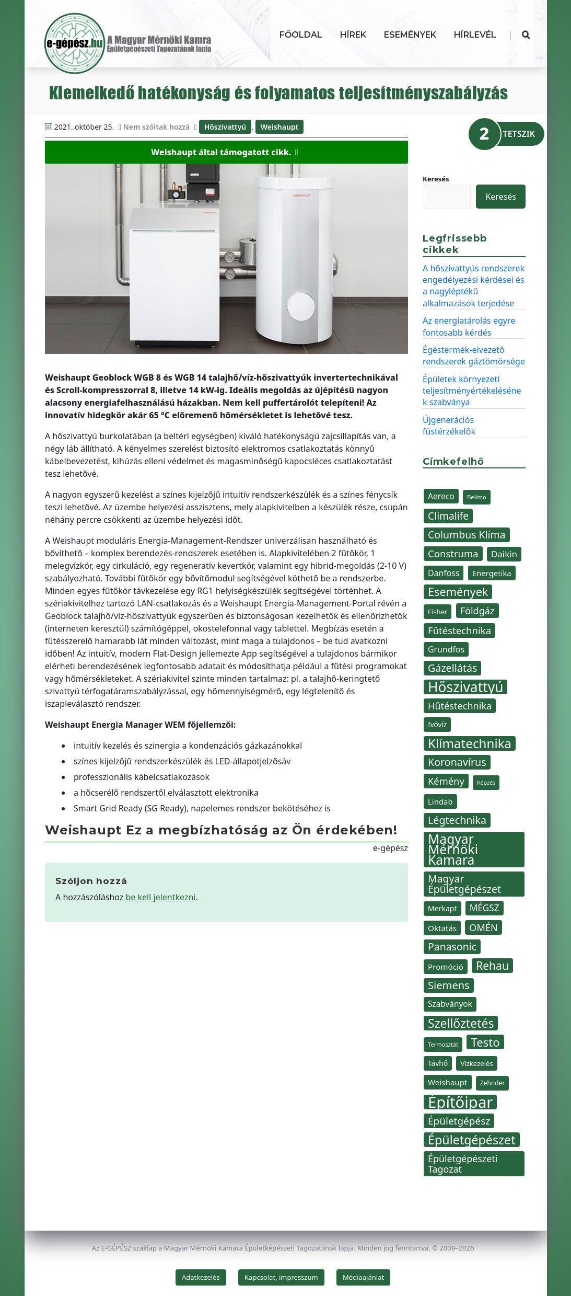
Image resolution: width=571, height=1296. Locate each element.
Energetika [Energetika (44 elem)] (491, 573)
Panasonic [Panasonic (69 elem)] (452, 946)
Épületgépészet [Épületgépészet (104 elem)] (472, 1139)
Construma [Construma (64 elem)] (453, 553)
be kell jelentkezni (161, 897)
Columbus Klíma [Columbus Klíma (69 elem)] (467, 534)
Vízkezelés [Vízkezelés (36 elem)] (476, 1063)
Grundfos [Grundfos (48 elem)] (446, 649)
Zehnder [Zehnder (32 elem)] (492, 1083)
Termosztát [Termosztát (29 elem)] (443, 1044)
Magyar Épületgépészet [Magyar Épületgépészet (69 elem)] (464, 883)
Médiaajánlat (363, 1277)
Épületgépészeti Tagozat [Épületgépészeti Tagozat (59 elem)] (462, 1163)
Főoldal (300, 35)
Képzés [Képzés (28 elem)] (486, 782)
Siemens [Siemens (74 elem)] (449, 985)
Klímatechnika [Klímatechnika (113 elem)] (469, 743)
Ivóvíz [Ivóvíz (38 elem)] (437, 724)
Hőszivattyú (225, 127)
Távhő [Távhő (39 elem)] (438, 1063)
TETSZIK (519, 134)
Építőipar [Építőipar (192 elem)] (460, 1102)
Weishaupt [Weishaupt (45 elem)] (448, 1082)
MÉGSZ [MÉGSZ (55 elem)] (484, 908)
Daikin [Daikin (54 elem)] (504, 554)
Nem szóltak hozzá (156, 127)
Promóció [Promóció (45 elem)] (445, 966)
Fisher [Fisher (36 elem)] (437, 611)
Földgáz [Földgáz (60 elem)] (477, 610)
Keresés (436, 178)
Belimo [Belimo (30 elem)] (476, 497)
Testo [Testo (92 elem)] (485, 1042)
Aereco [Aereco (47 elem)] (441, 496)
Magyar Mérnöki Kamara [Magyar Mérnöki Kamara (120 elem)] (453, 849)
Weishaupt (280, 127)
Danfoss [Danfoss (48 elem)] (443, 573)
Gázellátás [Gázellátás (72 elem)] (452, 668)
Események (410, 35)
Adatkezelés (201, 1277)
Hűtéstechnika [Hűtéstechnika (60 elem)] (460, 705)
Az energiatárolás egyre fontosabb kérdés (469, 326)
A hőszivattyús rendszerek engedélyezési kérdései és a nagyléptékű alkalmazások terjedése (474, 285)
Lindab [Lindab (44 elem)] (440, 801)
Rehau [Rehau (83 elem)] (492, 965)
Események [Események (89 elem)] (458, 591)
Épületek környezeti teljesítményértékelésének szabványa (472, 390)
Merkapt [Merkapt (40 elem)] (442, 908)
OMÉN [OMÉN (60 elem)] (483, 927)
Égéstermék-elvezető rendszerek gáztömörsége (474, 355)
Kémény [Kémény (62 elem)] (446, 780)
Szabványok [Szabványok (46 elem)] (450, 1004)
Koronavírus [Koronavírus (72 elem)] (457, 762)
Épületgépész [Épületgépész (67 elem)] (459, 1121)
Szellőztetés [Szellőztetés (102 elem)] (461, 1023)
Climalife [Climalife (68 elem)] (448, 516)
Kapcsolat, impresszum (281, 1277)
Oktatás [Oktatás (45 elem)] (442, 928)
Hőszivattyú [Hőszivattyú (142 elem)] (465, 687)
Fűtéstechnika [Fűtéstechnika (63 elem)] (459, 630)
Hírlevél (475, 35)
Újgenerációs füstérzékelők (449, 425)
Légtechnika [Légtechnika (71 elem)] (457, 820)
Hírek (353, 35)
